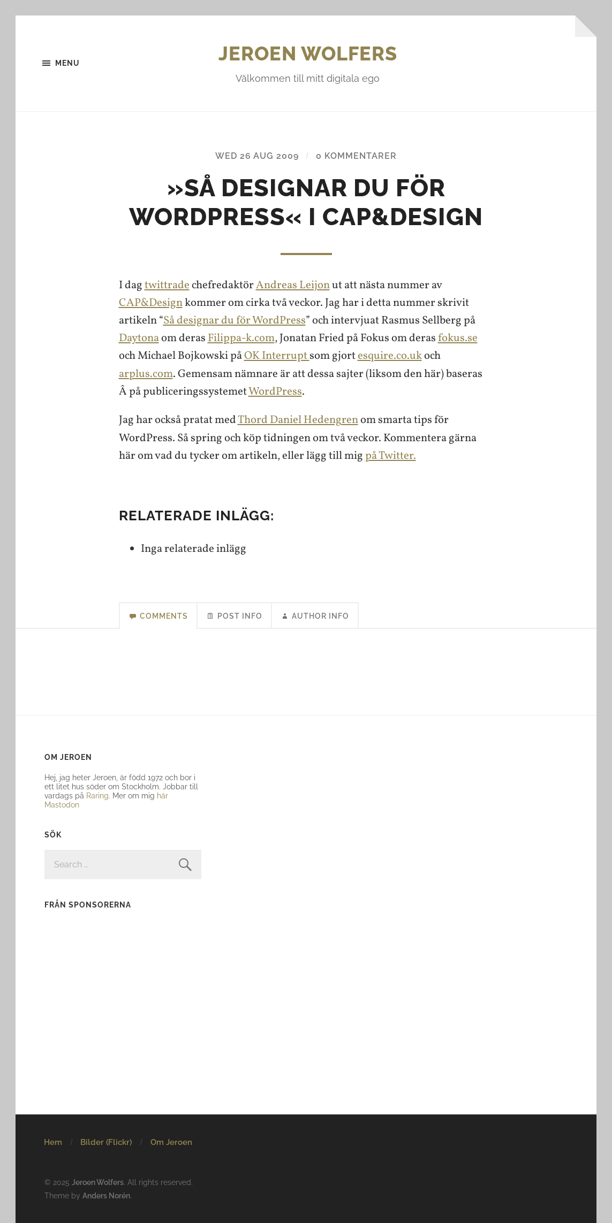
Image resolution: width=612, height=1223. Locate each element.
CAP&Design (151, 303)
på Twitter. (390, 456)
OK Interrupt (276, 356)
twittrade (167, 285)
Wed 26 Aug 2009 (257, 156)
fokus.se (458, 338)
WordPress (275, 391)
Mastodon (61, 804)
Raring (97, 795)
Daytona (139, 338)
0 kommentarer (356, 156)
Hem (53, 1142)
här (162, 795)
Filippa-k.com (241, 338)
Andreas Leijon (293, 285)
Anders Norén (106, 1195)
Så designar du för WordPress (234, 320)
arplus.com (146, 374)
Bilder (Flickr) (106, 1142)
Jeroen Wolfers (307, 53)
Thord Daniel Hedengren (298, 420)
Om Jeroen (171, 1142)
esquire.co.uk (390, 356)
